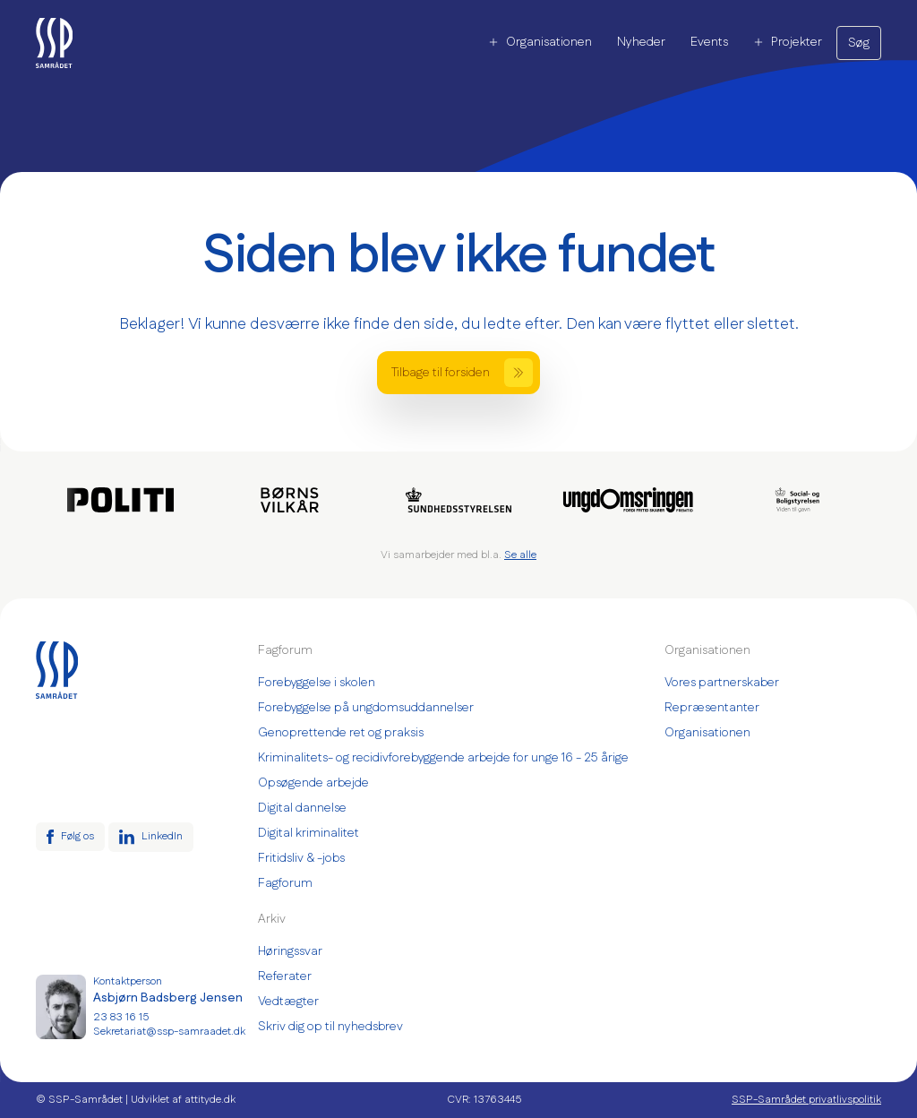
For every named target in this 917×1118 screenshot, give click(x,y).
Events (709, 42)
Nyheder (641, 42)
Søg (859, 43)
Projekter (787, 42)
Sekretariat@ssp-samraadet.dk (169, 1032)
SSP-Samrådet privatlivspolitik (806, 1100)
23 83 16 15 (121, 1017)
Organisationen (540, 42)
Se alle (520, 555)
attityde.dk (210, 1099)
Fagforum (285, 883)
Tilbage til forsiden (462, 372)
